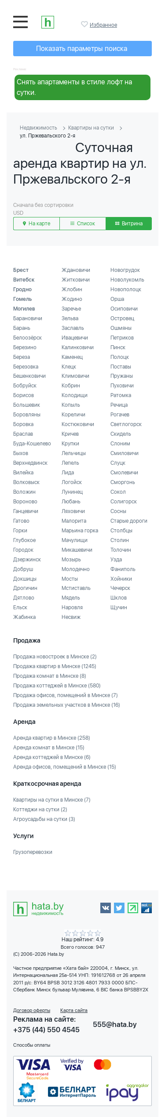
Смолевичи (124, 473)
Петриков (122, 338)
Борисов (23, 395)
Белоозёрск (27, 338)
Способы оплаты (31, 1045)
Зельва (70, 318)
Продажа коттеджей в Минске (57, 686)
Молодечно (76, 569)
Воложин (24, 492)
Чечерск (120, 588)
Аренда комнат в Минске (48, 748)
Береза (21, 357)
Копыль (71, 405)
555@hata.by (115, 1024)
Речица (119, 405)
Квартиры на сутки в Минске (52, 800)
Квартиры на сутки (91, 128)
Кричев (70, 434)
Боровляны (26, 415)
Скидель (120, 434)
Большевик (26, 405)
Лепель (70, 463)
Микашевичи (77, 550)
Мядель (71, 598)
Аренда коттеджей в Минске (52, 757)
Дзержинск (27, 560)
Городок (23, 550)
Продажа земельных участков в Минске (66, 705)
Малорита (74, 521)
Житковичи (76, 280)
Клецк (69, 367)
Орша (117, 299)
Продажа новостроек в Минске (55, 657)
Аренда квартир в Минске (51, 738)
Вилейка (23, 473)
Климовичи (75, 376)
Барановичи (27, 318)
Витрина (129, 224)
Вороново (25, 502)
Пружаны (121, 376)
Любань (71, 502)
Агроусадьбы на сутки (44, 819)
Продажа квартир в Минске (54, 666)
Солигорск (123, 502)
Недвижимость (38, 128)
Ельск (20, 607)
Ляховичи (73, 511)
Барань (21, 328)
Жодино (72, 299)
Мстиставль (76, 588)
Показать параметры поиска (81, 48)
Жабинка (24, 617)
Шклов (118, 598)
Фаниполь (123, 569)
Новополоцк (125, 289)
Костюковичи (78, 424)
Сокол (118, 492)
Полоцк (119, 357)
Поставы (120, 367)
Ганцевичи (25, 511)
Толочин (120, 550)
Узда (116, 560)
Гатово (21, 521)
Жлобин (72, 289)
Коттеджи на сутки (40, 809)
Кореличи (73, 415)
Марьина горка (80, 531)
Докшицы (25, 579)
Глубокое (24, 540)
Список (82, 224)
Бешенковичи (29, 376)
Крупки (70, 444)
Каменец (72, 357)
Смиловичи (124, 453)
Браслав (23, 434)
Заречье (71, 309)
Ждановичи (76, 270)
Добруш (23, 569)
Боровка (23, 424)
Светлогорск (126, 424)
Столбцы (121, 531)
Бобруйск (25, 386)
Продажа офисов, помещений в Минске (65, 695)
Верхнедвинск (30, 463)
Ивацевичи (75, 338)
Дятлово (23, 598)
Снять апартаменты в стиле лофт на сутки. (74, 87)
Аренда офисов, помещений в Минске (64, 767)
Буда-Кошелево (32, 444)
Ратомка (120, 395)
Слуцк (117, 463)
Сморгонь (122, 482)
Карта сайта (74, 1010)
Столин (119, 540)
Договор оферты (31, 1010)
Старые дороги (128, 521)
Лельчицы (74, 453)
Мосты (70, 579)
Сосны (118, 511)
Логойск (72, 482)
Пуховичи (122, 386)
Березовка (25, 367)
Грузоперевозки (32, 852)
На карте (36, 224)
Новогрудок (125, 270)
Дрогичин (25, 588)
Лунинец (72, 492)
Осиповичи (124, 309)
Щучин (118, 607)
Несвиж (71, 617)
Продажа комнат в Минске (49, 676)
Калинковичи (78, 347)
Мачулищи (75, 540)
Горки (20, 531)
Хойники (121, 579)
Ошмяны (121, 328)
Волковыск (26, 482)
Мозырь (71, 560)
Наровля (72, 607)
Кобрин (71, 386)
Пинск (117, 347)
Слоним (120, 444)
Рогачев (119, 415)
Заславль (73, 328)
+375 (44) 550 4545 (46, 1030)
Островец (122, 318)
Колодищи (75, 395)
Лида (68, 473)
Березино (25, 347)
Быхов (20, 453)
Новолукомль (127, 280)
